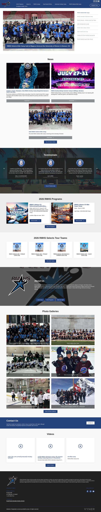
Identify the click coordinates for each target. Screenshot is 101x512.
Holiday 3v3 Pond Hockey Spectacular (86, 35)
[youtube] (98, 1)
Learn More (40, 299)
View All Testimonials (50, 186)
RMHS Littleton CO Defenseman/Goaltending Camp (38, 206)
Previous (4, 168)
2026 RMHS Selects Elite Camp (37, 131)
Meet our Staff (60, 299)
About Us (28, 4)
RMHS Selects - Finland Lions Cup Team (86, 20)
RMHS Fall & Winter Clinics (83, 28)
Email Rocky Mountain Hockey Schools (15, 501)
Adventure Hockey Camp (60, 4)
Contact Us (90, 423)
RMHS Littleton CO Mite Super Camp (81, 205)
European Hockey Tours (21, 6)
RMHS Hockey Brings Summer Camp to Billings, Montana (67, 90)
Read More (28, 101)
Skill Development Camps (83, 24)
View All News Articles (50, 142)
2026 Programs (19, 4)
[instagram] (96, 1)
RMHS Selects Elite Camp (75, 4)
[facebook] (94, 1)
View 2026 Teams (50, 261)
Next (96, 168)
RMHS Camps (37, 4)
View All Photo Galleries (50, 411)
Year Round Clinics (47, 4)
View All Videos (50, 465)
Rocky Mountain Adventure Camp (85, 16)
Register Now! (94, 5)
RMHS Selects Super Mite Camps (85, 39)
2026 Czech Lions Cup (82, 31)
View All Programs (50, 226)
